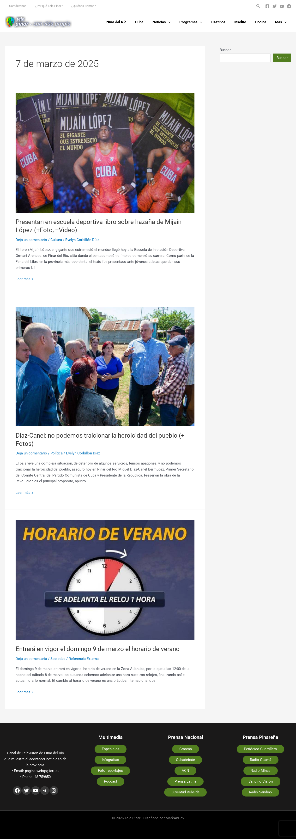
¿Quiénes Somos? (77, 6)
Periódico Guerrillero (260, 749)
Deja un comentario (31, 240)
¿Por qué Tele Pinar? (45, 6)
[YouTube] (282, 6)
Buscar (225, 50)
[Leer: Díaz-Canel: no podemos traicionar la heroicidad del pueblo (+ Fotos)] (105, 366)
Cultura (56, 240)
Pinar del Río (129, 22)
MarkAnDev (175, 818)
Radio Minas (261, 770)
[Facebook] (267, 6)
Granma (185, 749)
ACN (185, 770)
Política (56, 453)
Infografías (110, 760)
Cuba (151, 22)
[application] (178, 22)
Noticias (171, 22)
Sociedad (57, 659)
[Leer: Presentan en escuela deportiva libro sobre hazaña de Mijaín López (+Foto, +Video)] (105, 153)
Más (282, 22)
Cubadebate (185, 760)
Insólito (245, 22)
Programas (198, 22)
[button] (258, 6)
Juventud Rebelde (185, 792)
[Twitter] (274, 6)
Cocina (263, 22)
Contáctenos (16, 6)
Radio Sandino (260, 792)
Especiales (110, 749)
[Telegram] (289, 6)
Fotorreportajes (110, 770)
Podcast (110, 781)
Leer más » (24, 278)
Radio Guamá (260, 760)
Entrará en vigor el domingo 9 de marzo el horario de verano (98, 648)
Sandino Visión (260, 781)
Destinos (224, 22)
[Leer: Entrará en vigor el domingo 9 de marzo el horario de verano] (105, 580)
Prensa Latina (185, 781)
